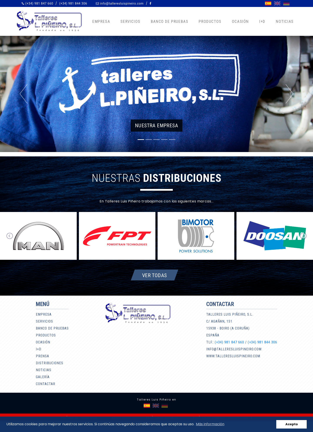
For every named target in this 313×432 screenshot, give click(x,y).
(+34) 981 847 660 (39, 3)
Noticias (285, 21)
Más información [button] (210, 424)
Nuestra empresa (156, 125)
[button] (23, 94)
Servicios (130, 21)
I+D (262, 21)
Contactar (45, 384)
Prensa (42, 356)
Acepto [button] (291, 424)
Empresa (101, 21)
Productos (210, 21)
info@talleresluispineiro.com (121, 3)
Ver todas (154, 275)
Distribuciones (49, 363)
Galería (43, 377)
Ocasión (240, 21)
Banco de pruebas (169, 21)
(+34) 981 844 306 (73, 3)
